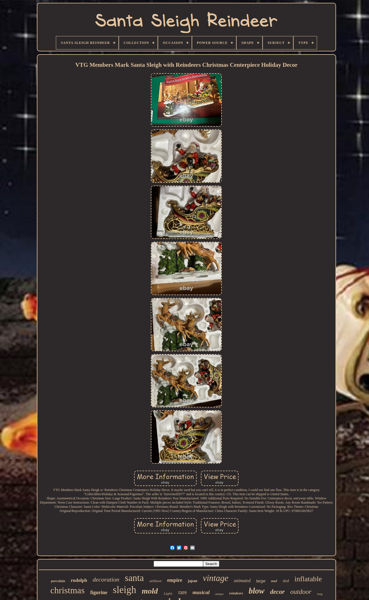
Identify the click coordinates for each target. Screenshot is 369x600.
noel (274, 581)
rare (182, 592)
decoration (106, 579)
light (168, 594)
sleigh (124, 589)
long (320, 594)
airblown (155, 581)
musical (201, 592)
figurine (98, 592)
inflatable (308, 579)
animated (242, 580)
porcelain (58, 581)
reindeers (236, 593)
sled (286, 581)
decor (277, 591)
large (260, 580)
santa (134, 578)
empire (174, 580)
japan (192, 581)
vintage (215, 578)
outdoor (300, 591)
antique (219, 594)
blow (256, 590)
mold (150, 591)
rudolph (79, 580)
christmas (67, 590)
